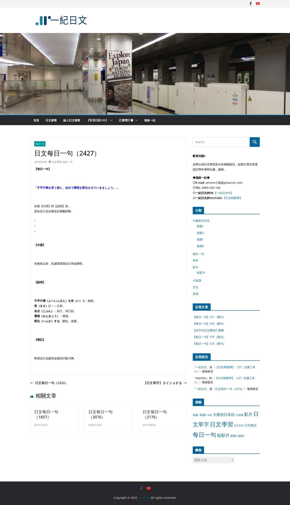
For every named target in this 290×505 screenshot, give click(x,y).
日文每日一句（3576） (229, 389)
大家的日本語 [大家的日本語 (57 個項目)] (224, 414)
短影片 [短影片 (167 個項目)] (223, 435)
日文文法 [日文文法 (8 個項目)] (239, 425)
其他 (195, 294)
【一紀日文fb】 (223, 193)
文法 (195, 287)
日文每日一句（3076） (100, 414)
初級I (200, 226)
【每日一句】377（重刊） (209, 317)
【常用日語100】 (97, 120)
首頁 (36, 120)
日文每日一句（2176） (155, 414)
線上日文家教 (71, 120)
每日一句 (40, 143)
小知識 (197, 280)
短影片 (201, 272)
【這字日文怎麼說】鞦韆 (208, 330)
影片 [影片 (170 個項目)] (248, 414)
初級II (200, 233)
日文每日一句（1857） (46, 414)
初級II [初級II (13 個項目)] (203, 415)
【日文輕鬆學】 (232, 198)
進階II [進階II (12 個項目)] (241, 436)
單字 (195, 260)
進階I (200, 239)
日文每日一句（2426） (49, 383)
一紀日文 (201, 367)
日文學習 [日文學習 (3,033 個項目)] (221, 424)
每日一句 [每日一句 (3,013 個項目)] (204, 435)
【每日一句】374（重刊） (209, 343)
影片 (195, 267)
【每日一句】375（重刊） (209, 337)
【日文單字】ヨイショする (165, 383)
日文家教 (51, 120)
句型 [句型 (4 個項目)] (210, 415)
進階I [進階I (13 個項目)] (233, 436)
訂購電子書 (126, 120)
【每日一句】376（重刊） (209, 324)
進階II (200, 246)
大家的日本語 (201, 221)
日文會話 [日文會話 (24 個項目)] (250, 425)
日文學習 (57, 162)
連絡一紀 (149, 120)
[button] (110, 120)
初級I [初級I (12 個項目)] (196, 415)
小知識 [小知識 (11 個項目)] (239, 415)
